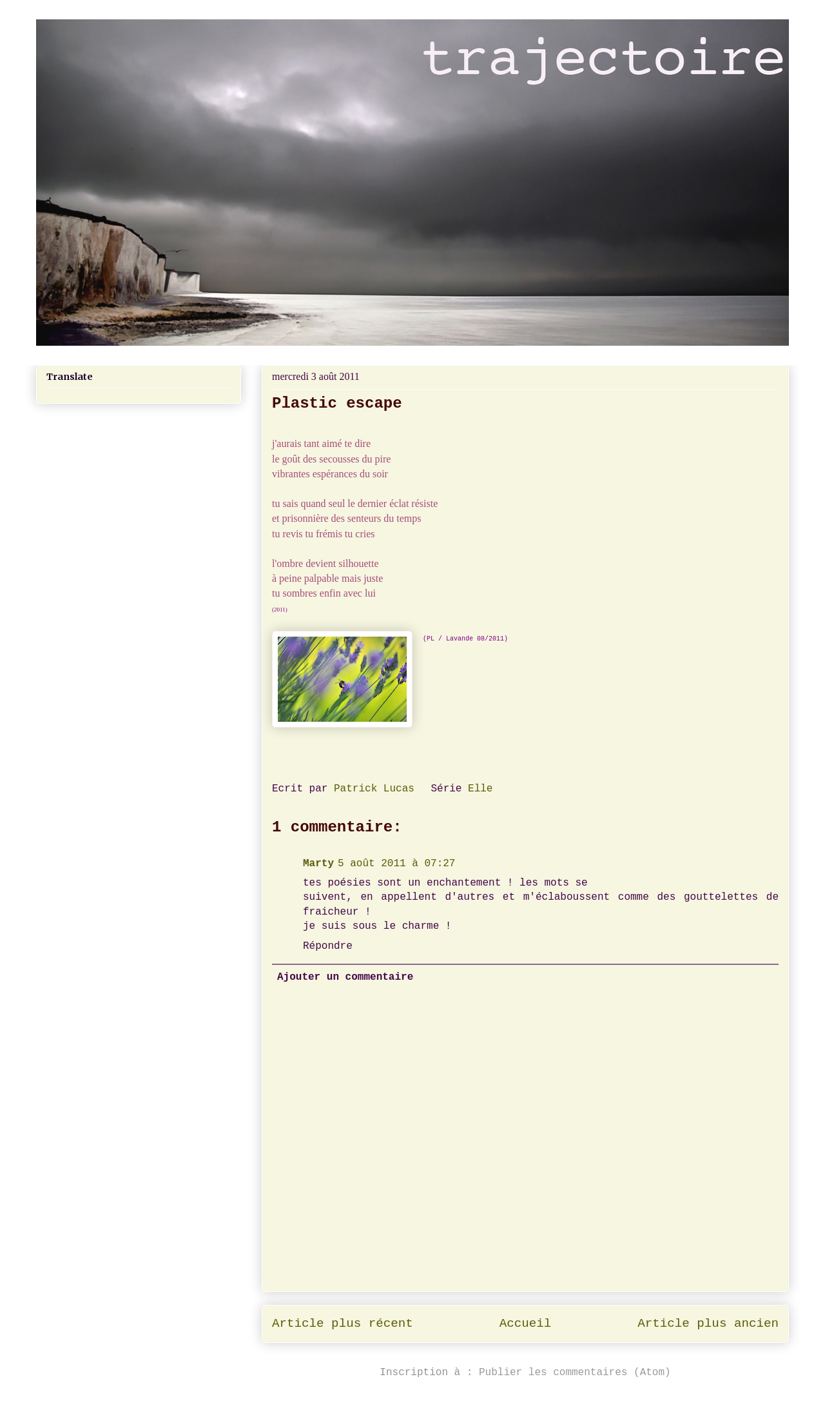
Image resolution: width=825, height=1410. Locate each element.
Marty (318, 863)
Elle (480, 789)
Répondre (328, 946)
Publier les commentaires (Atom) (575, 1372)
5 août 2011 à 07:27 (396, 863)
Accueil (526, 1323)
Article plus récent (342, 1323)
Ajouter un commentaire (345, 977)
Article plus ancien (708, 1323)
